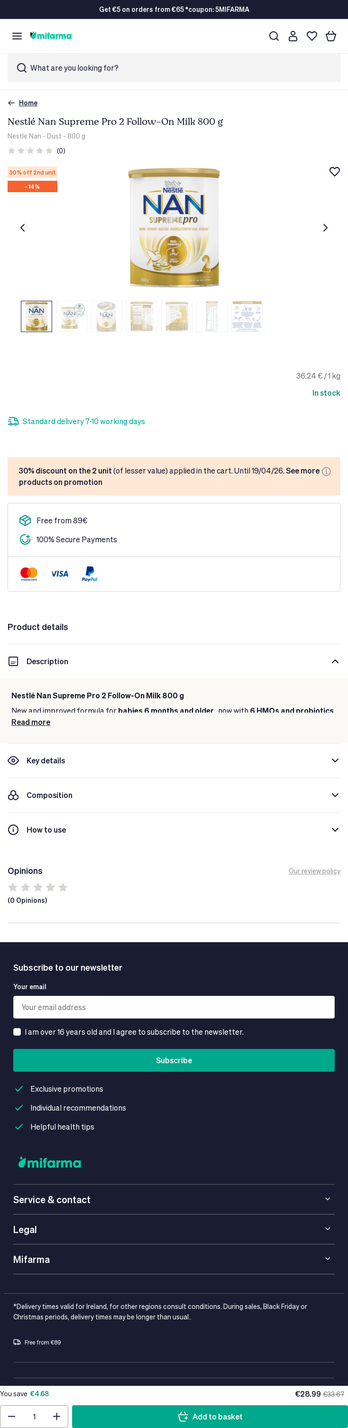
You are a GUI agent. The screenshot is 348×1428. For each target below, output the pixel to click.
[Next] (325, 227)
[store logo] (51, 36)
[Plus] (64, 421)
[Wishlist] (311, 36)
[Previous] (22, 227)
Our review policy (314, 873)
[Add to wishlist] (334, 171)
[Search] (274, 36)
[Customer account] (293, 36)
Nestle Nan (24, 136)
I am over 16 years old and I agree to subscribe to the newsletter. (134, 1033)
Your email (29, 988)
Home (22, 103)
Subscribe (174, 1061)
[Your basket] (330, 36)
